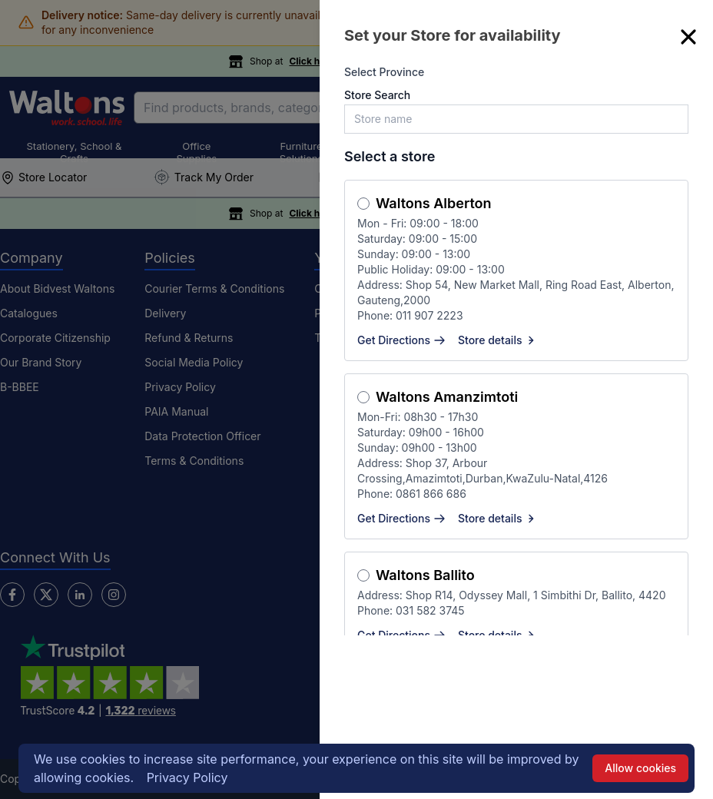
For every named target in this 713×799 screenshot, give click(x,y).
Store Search (377, 94)
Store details (498, 339)
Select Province (384, 71)
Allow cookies (640, 767)
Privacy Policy (187, 777)
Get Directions (401, 339)
